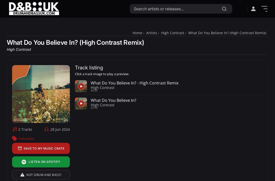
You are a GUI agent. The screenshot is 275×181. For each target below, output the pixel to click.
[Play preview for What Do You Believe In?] (81, 104)
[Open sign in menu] (253, 8)
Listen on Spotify (41, 162)
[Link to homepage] (34, 8)
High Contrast (172, 32)
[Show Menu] (264, 9)
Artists (151, 32)
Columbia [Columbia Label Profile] (26, 138)
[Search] (224, 9)
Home (137, 32)
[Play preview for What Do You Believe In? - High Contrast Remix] (81, 86)
